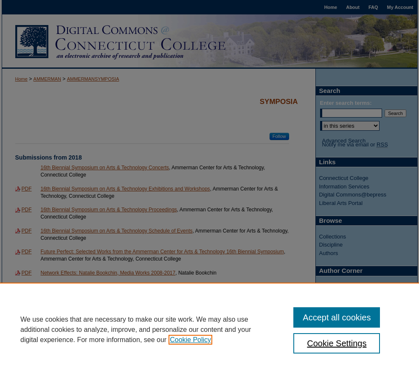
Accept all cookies (337, 317)
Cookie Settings (336, 343)
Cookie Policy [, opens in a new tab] (190, 339)
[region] (209, 329)
